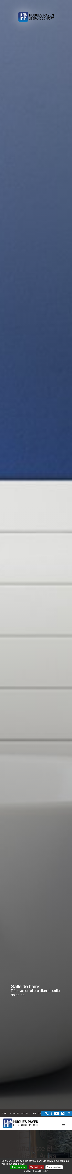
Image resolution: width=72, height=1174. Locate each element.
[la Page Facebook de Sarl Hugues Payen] (50, 1114)
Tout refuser (36, 1167)
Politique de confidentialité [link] (36, 1171)
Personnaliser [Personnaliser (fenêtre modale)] (54, 1167)
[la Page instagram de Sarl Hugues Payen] (61, 1114)
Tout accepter (19, 1167)
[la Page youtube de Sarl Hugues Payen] (55, 1114)
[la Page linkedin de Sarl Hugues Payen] (67, 1113)
